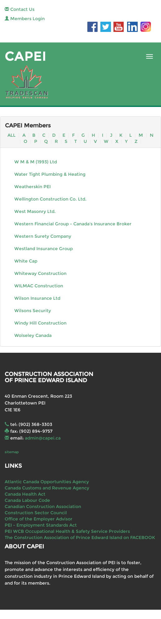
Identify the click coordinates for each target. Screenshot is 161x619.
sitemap (12, 452)
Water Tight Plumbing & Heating (49, 174)
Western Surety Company (42, 236)
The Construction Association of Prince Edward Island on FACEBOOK (80, 537)
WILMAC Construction (38, 286)
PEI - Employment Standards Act (41, 525)
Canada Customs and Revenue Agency (47, 488)
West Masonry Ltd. (35, 211)
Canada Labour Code (27, 500)
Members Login (25, 18)
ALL (11, 135)
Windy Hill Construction (40, 323)
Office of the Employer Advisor (38, 519)
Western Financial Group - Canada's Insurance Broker (72, 224)
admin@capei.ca (43, 438)
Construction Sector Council (36, 512)
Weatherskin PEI (32, 186)
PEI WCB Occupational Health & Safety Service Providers (67, 531)
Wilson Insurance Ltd (37, 298)
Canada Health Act (25, 494)
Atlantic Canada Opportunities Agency (47, 481)
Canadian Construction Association (43, 506)
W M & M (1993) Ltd (35, 162)
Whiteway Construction (40, 273)
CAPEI (25, 56)
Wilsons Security (32, 310)
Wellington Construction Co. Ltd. (50, 199)
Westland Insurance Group (43, 248)
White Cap (25, 261)
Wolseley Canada (33, 335)
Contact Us (19, 9)
